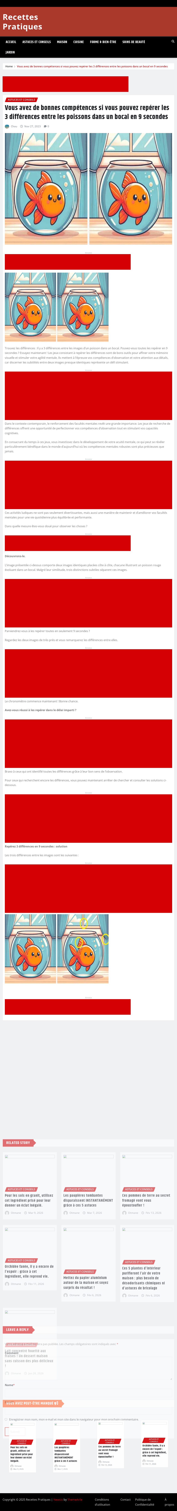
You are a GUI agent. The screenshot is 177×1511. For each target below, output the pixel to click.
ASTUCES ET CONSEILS (36, 42)
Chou (14, 126)
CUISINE (78, 42)
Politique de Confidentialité (144, 1502)
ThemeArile (74, 1499)
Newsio (58, 1499)
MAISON (62, 42)
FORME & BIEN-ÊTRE (103, 42)
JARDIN (10, 52)
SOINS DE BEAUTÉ (134, 42)
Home (9, 66)
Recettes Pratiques (22, 21)
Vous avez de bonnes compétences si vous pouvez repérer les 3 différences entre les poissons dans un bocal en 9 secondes (92, 66)
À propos (169, 1502)
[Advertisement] (67, 84)
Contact (125, 1499)
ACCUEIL (11, 42)
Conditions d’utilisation (102, 1502)
